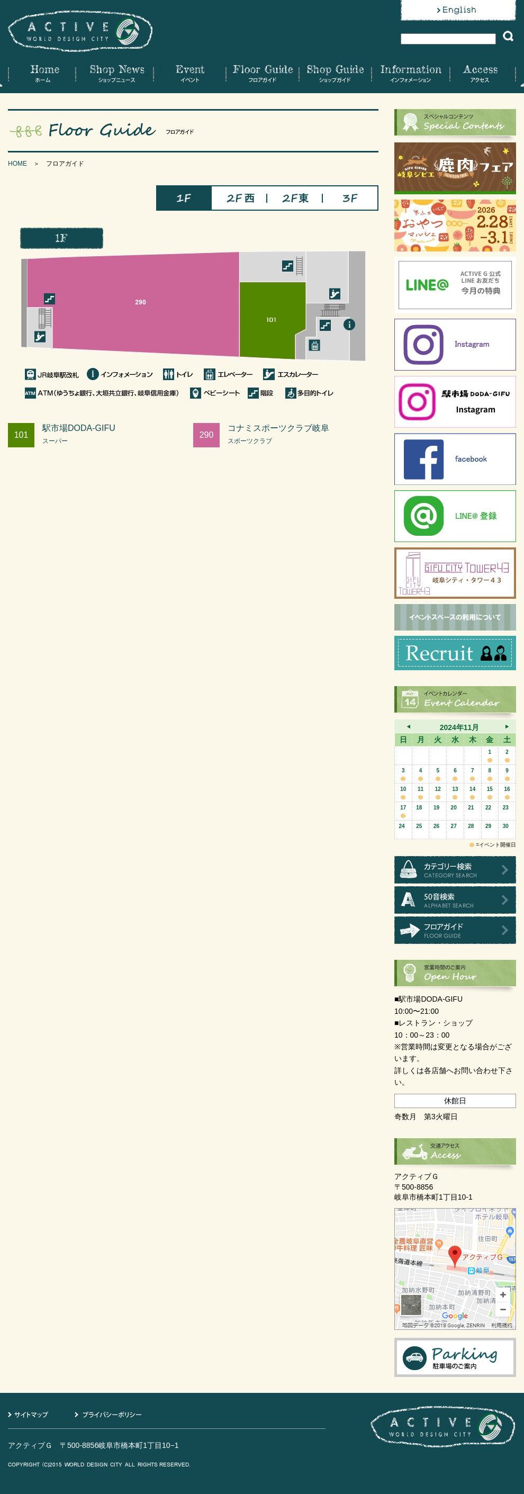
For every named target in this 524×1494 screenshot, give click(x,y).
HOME (17, 163)
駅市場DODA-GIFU (117, 435)
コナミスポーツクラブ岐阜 (303, 435)
